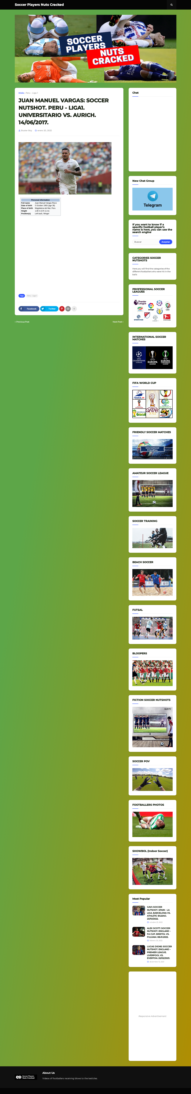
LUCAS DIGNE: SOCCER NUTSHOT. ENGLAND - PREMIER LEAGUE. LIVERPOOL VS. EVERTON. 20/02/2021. (159, 952)
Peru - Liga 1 (32, 93)
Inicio (21, 93)
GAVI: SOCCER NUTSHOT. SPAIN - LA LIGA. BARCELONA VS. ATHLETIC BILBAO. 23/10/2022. (158, 913)
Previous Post (22, 322)
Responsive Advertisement (152, 1016)
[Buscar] (146, 242)
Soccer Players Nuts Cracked (39, 5)
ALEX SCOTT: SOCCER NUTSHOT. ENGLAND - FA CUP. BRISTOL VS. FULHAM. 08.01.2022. (159, 932)
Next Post (117, 322)
